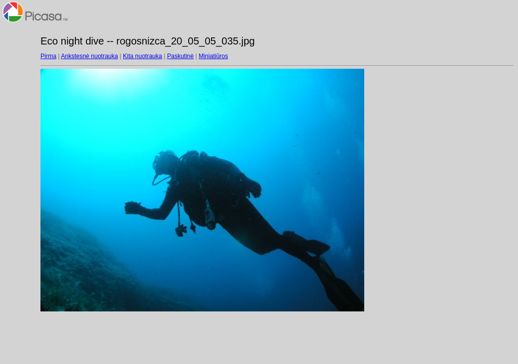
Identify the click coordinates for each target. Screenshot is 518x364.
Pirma (48, 56)
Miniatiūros (213, 56)
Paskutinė (180, 56)
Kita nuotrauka (142, 56)
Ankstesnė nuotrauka (89, 56)
